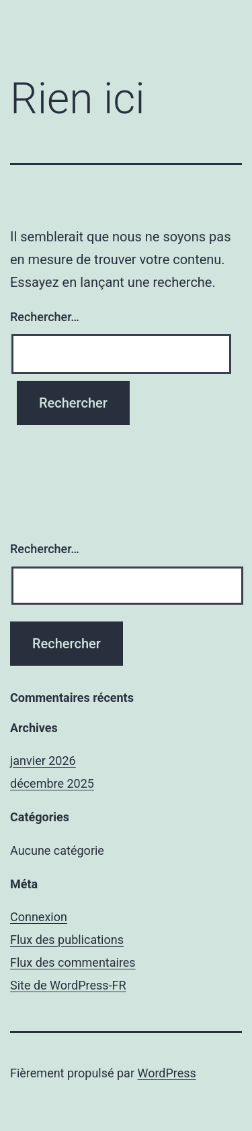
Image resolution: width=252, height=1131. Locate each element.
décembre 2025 (52, 783)
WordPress (166, 1073)
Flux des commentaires (73, 962)
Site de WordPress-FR (68, 985)
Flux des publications (67, 940)
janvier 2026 (43, 761)
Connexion (38, 917)
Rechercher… (44, 317)
